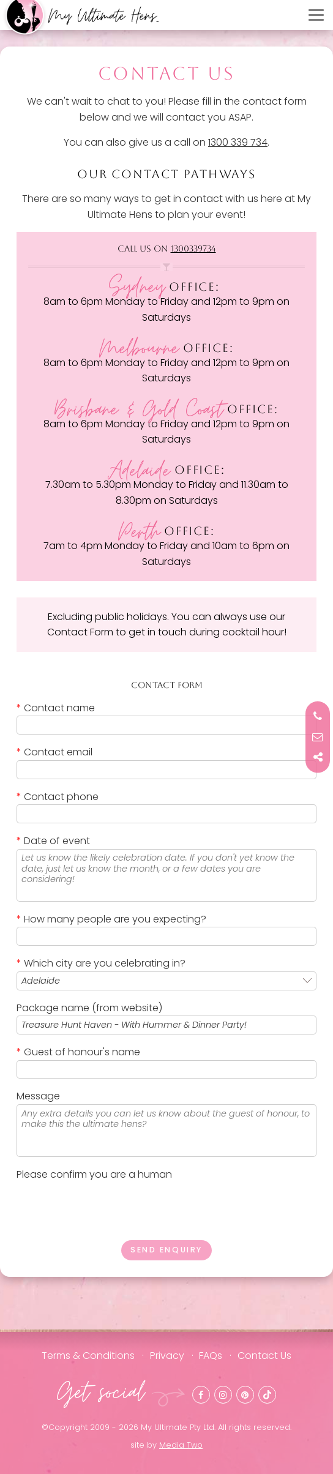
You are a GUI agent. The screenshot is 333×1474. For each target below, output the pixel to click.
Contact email (54, 752)
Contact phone (58, 797)
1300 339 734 (238, 142)
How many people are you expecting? (111, 919)
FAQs (210, 1356)
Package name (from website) (89, 1008)
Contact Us (264, 1356)
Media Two (181, 1445)
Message (38, 1096)
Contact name (56, 708)
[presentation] (110, 1206)
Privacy (167, 1356)
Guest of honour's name (78, 1052)
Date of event (53, 841)
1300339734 (193, 248)
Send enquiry (166, 1249)
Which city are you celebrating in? (101, 963)
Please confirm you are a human (94, 1174)
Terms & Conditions (88, 1356)
